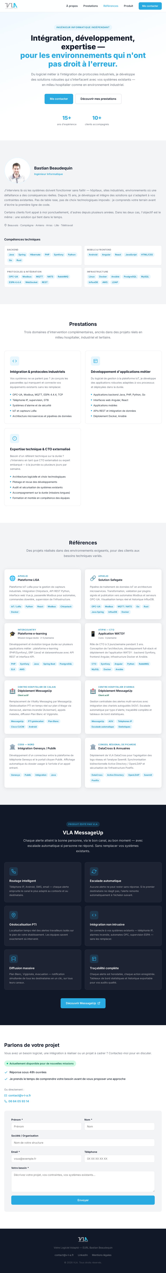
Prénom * (17, 1119)
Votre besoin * (20, 1167)
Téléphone (90, 1151)
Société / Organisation (24, 1135)
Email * (15, 1151)
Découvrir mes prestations (98, 99)
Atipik (102, 633)
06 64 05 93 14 (16, 1101)
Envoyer (83, 1200)
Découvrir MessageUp (83, 1003)
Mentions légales (101, 1254)
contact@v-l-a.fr (17, 1095)
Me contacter (150, 5)
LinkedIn (83, 1254)
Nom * (88, 1119)
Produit (128, 6)
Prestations (90, 6)
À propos (72, 6)
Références (110, 6)
